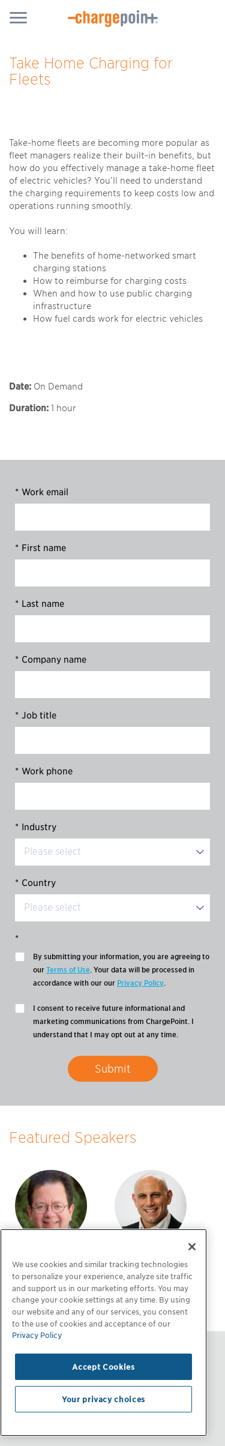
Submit (113, 1068)
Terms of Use (68, 969)
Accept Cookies (103, 1367)
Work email (41, 492)
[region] (103, 1332)
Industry (35, 827)
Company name (50, 659)
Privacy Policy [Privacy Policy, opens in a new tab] (37, 1335)
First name (40, 548)
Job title (35, 715)
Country (35, 883)
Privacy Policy (140, 982)
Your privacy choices (103, 1399)
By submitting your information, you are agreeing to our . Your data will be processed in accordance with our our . (121, 971)
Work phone (44, 771)
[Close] (192, 1247)
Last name (39, 603)
